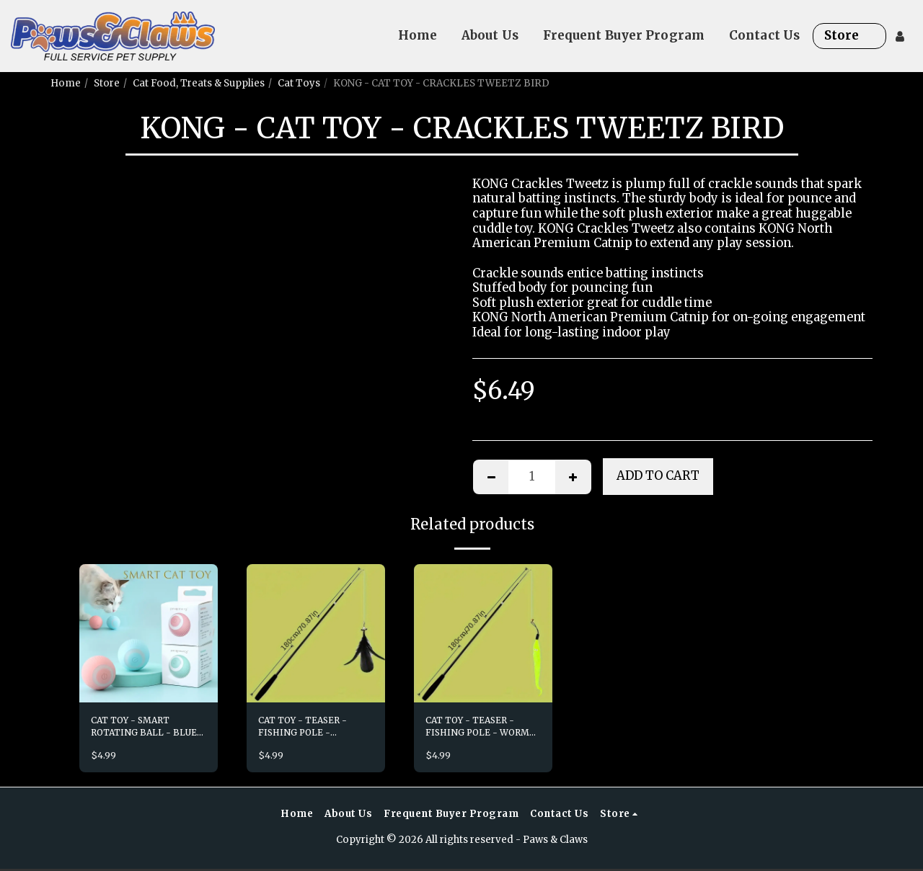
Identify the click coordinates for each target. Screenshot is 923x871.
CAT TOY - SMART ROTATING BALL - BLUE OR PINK (135, 729)
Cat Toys (299, 83)
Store (107, 83)
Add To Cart (658, 475)
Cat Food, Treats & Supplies (199, 83)
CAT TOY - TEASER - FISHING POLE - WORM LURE (482, 729)
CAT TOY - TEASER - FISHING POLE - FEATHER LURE (307, 729)
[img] (148, 633)
